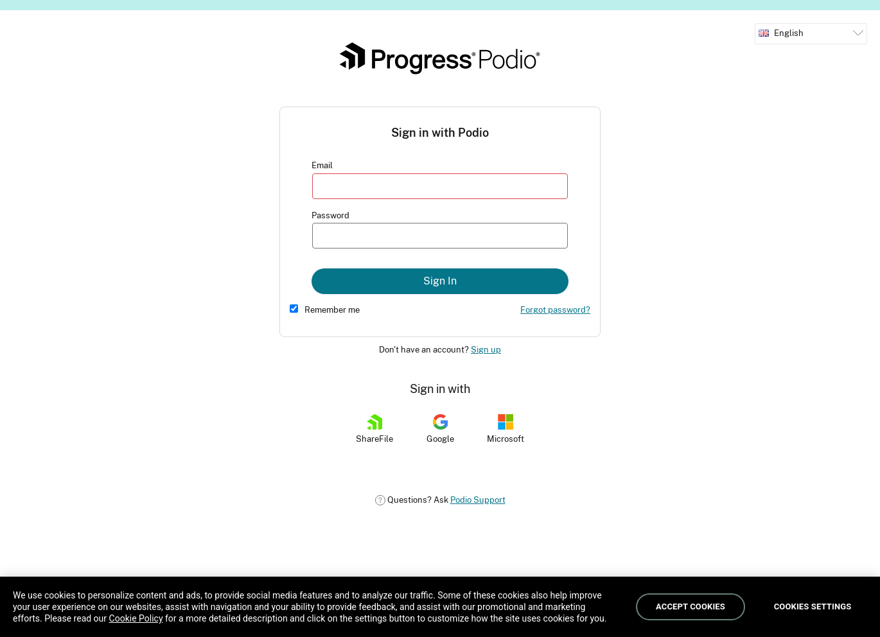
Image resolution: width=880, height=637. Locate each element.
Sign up (486, 349)
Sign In (440, 281)
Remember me (332, 310)
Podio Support (478, 500)
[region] (440, 607)
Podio (440, 58)
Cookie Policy (136, 618)
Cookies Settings (813, 606)
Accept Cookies (690, 606)
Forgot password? (555, 310)
